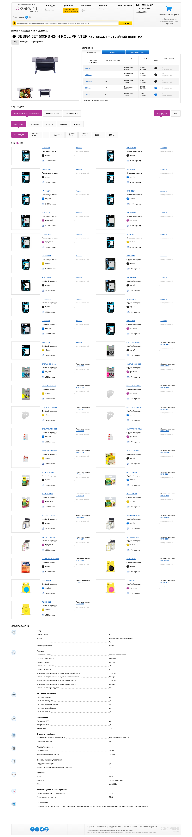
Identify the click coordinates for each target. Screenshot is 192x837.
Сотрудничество (115, 827)
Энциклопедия (124, 5)
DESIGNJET (43, 30)
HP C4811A (130, 169)
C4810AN (88, 81)
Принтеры (68, 5)
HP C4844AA (46, 277)
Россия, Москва (18, 17)
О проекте (90, 827)
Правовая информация (148, 827)
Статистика (101, 827)
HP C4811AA (46, 191)
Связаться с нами (130, 827)
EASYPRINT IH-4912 (134, 429)
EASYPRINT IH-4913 (49, 451)
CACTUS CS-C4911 (49, 364)
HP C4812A (46, 213)
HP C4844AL (46, 299)
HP (34, 30)
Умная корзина (169, 15)
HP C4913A (46, 342)
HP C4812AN (46, 234)
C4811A (87, 88)
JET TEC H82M (47, 494)
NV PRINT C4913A (133, 537)
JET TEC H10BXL (48, 472)
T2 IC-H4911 (46, 580)
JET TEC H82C (131, 472)
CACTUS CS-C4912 (133, 364)
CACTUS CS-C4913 (49, 386)
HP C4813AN (46, 256)
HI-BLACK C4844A (133, 451)
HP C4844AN (131, 299)
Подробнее (169, 24)
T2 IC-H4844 (131, 559)
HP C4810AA (131, 148)
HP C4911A (46, 321)
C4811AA (88, 94)
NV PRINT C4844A (48, 515)
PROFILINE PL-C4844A (50, 559)
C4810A (87, 68)
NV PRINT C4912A (48, 537)
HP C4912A (130, 321)
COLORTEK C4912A (133, 386)
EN (30, 17)
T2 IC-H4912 (131, 580)
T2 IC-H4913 (46, 602)
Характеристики (37, 42)
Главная (14, 30)
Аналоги (79, 148)
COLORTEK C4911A (133, 407)
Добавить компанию (143, 8)
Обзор (15, 42)
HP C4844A (130, 256)
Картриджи (49, 5)
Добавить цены (141, 11)
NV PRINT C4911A (133, 515)
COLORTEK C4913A (49, 407)
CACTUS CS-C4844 (133, 342)
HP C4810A (46, 148)
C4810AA (88, 75)
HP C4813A (130, 234)
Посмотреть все (102, 101)
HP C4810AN (46, 169)
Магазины (86, 5)
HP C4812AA (131, 213)
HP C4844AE (131, 277)
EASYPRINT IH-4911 (49, 429)
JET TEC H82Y (131, 494)
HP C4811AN (131, 191)
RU (26, 17)
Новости (103, 5)
